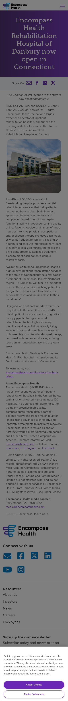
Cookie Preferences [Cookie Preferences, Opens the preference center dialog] (34, 694)
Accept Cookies (34, 684)
